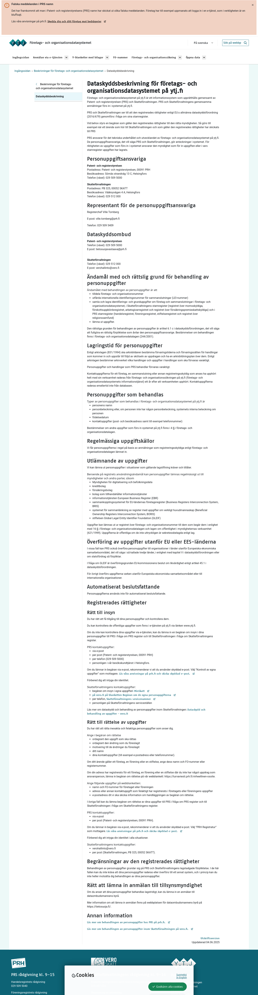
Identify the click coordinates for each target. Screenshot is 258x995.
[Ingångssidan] (19, 42)
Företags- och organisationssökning (154, 57)
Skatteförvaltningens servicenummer (131, 699)
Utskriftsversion (210, 938)
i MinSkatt (140, 691)
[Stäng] (253, 4)
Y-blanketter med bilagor (87, 57)
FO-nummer (120, 57)
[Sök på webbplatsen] (232, 43)
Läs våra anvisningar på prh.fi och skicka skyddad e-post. (157, 673)
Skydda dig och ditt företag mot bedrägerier (74, 21)
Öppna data (193, 57)
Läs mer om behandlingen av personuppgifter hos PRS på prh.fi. (128, 922)
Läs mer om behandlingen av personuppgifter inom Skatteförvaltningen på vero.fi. (140, 929)
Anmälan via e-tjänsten (47, 57)
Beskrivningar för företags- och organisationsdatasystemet (68, 70)
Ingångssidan (20, 57)
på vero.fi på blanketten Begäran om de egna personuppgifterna (134, 695)
